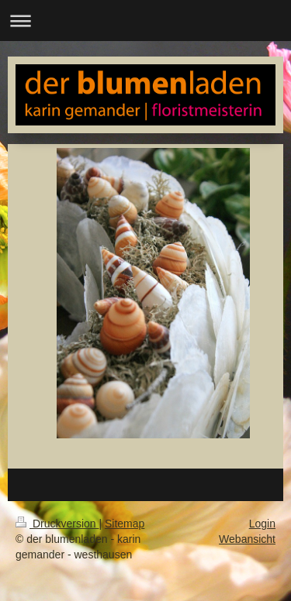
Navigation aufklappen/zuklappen (145, 20)
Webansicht (247, 539)
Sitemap (124, 523)
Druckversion (57, 523)
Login (262, 523)
